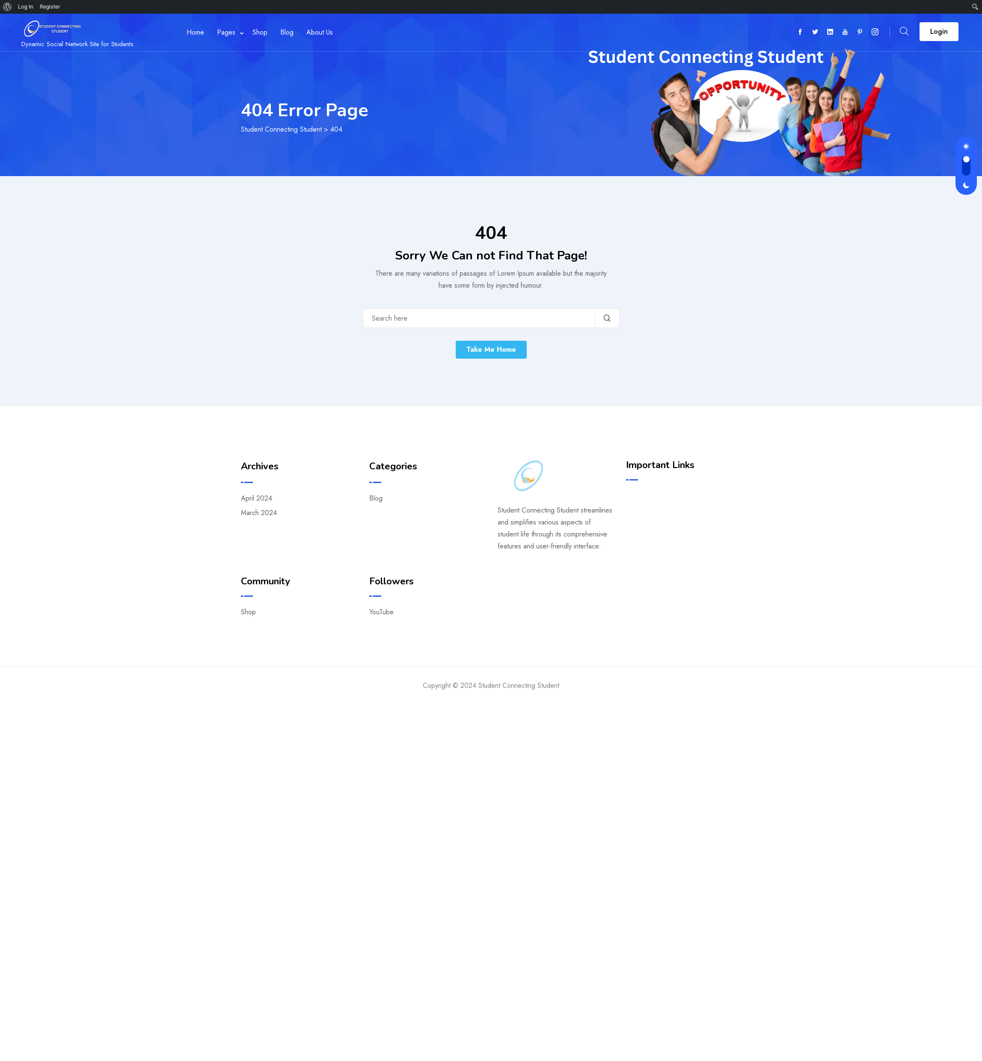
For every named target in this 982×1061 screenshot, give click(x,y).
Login (939, 31)
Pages (224, 32)
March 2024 (259, 513)
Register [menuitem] (50, 6)
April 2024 (256, 498)
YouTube (381, 612)
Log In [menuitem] (25, 6)
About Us (318, 32)
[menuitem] (7, 7)
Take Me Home (491, 349)
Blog (285, 32)
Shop (258, 32)
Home (193, 32)
